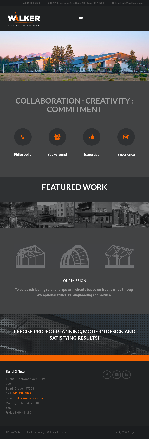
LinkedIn (126, 375)
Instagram (116, 375)
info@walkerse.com (29, 398)
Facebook (107, 375)
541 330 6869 (21, 394)
